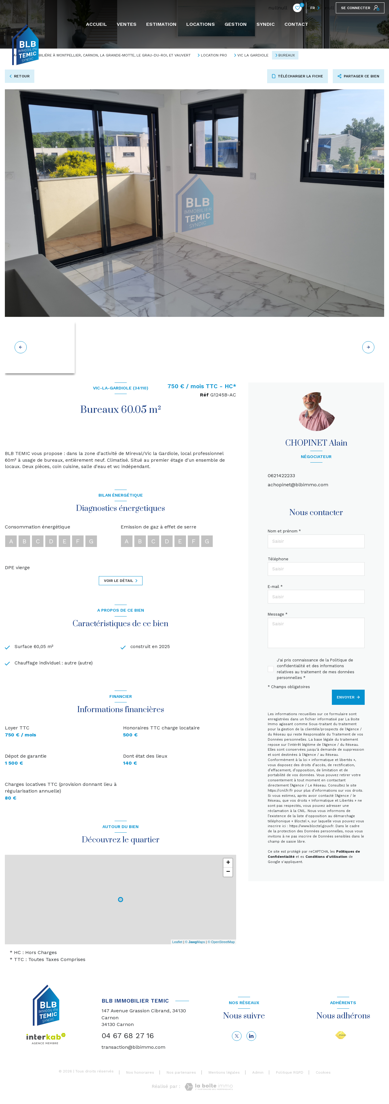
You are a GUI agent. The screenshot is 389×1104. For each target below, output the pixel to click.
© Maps (195, 943)
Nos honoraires (140, 1074)
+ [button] (228, 864)
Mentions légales (224, 1074)
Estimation (161, 24)
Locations (200, 24)
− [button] (228, 873)
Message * (277, 614)
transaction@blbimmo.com (133, 1048)
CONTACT (296, 24)
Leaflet (177, 943)
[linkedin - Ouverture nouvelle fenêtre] (251, 1037)
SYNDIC (265, 24)
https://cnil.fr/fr (280, 791)
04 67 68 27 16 (128, 1037)
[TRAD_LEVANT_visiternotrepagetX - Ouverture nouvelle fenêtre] (237, 1037)
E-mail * (275, 586)
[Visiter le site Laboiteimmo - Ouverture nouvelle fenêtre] (208, 1088)
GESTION (236, 24)
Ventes (126, 24)
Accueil (96, 24)
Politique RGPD (289, 1074)
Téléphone (278, 559)
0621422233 (281, 475)
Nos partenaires (181, 1074)
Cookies (323, 1074)
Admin (257, 1074)
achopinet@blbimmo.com (298, 484)
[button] (368, 347)
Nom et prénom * (284, 531)
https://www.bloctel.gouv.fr (311, 826)
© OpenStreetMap (221, 943)
